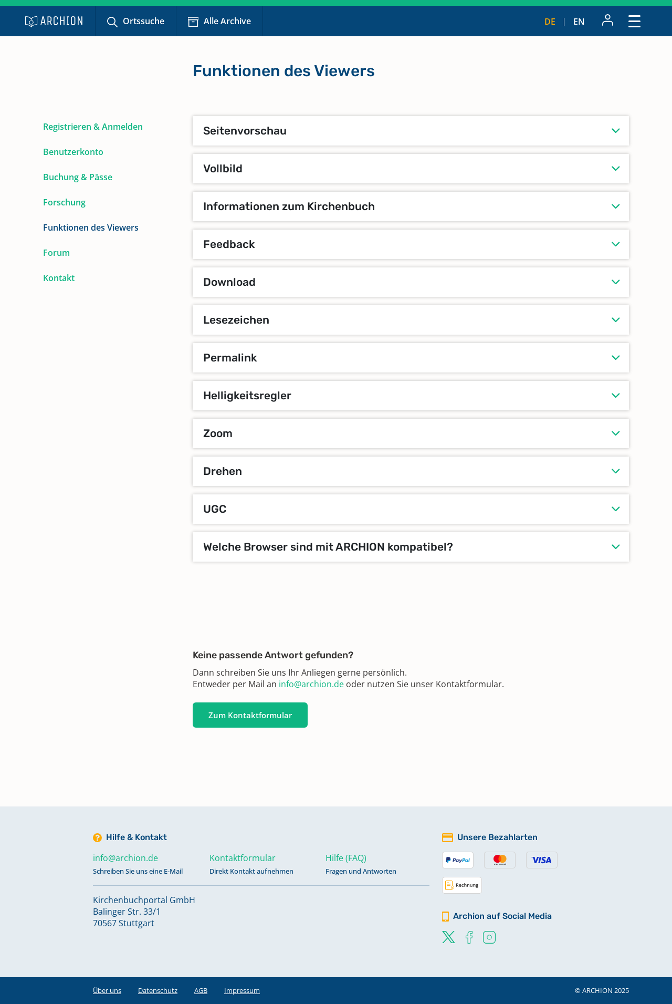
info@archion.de (311, 684)
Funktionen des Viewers (91, 227)
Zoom (218, 433)
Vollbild (223, 168)
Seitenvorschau (245, 130)
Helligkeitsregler (247, 395)
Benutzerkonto (73, 152)
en (579, 21)
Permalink (230, 357)
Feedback (229, 244)
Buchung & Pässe (77, 177)
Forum (56, 252)
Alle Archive (227, 21)
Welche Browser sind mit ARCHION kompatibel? (328, 546)
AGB (200, 990)
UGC (214, 508)
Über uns (107, 990)
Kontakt (59, 278)
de (549, 21)
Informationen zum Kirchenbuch (289, 206)
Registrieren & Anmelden (93, 126)
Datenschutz (157, 990)
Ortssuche (143, 21)
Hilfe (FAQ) (346, 858)
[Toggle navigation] (634, 21)
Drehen (222, 471)
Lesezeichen (236, 319)
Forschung (64, 202)
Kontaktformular (242, 858)
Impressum (242, 990)
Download (229, 281)
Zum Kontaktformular (250, 715)
